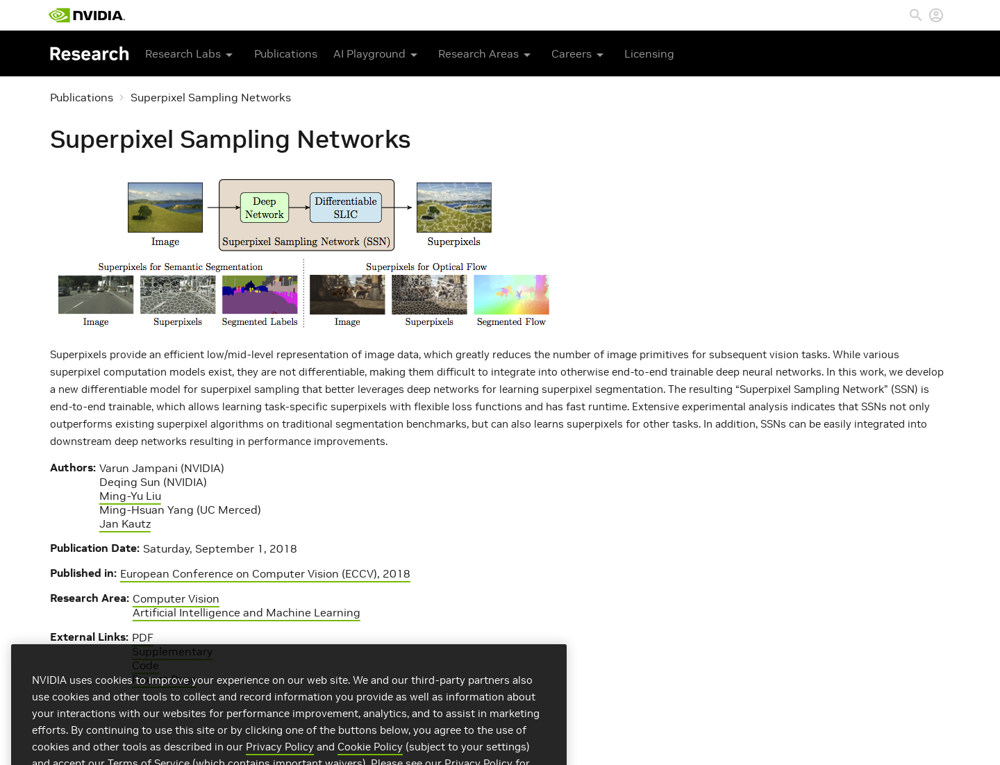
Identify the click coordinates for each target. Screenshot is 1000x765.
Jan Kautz (125, 523)
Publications (285, 53)
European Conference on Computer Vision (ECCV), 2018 (265, 573)
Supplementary (172, 651)
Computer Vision (176, 598)
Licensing (649, 53)
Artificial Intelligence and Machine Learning (246, 612)
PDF (142, 637)
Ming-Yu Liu (130, 496)
